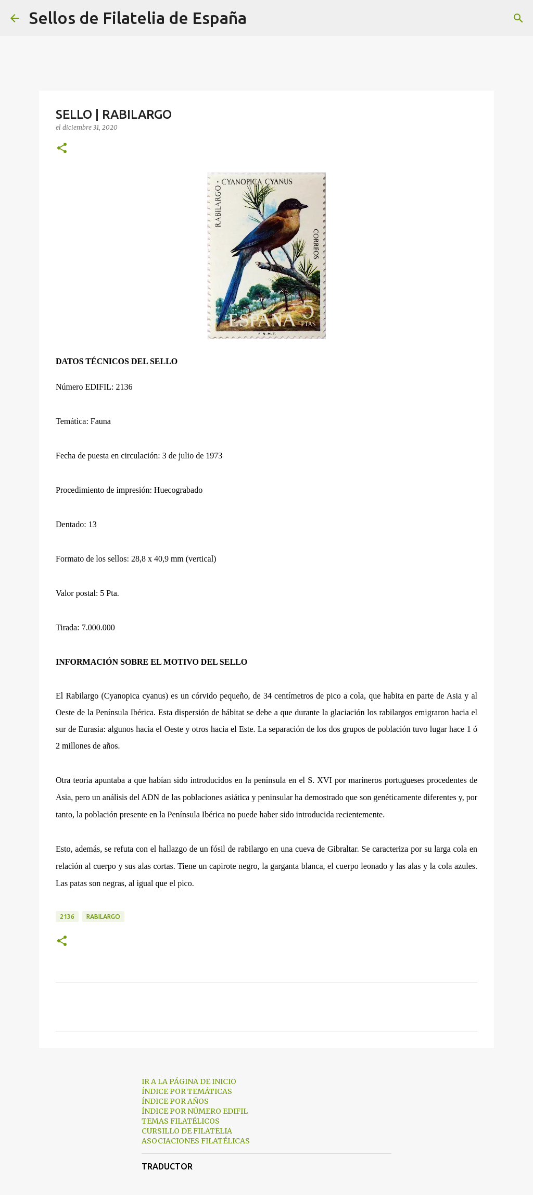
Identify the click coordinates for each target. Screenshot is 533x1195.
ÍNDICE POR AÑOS (175, 1101)
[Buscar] (261, 18)
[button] (62, 149)
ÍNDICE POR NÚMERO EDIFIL (195, 1111)
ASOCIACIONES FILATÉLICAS (196, 1141)
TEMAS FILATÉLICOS (181, 1121)
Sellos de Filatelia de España (138, 17)
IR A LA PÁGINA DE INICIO (189, 1081)
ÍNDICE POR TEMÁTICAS (187, 1091)
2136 (67, 916)
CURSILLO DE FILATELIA (187, 1131)
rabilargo (103, 916)
